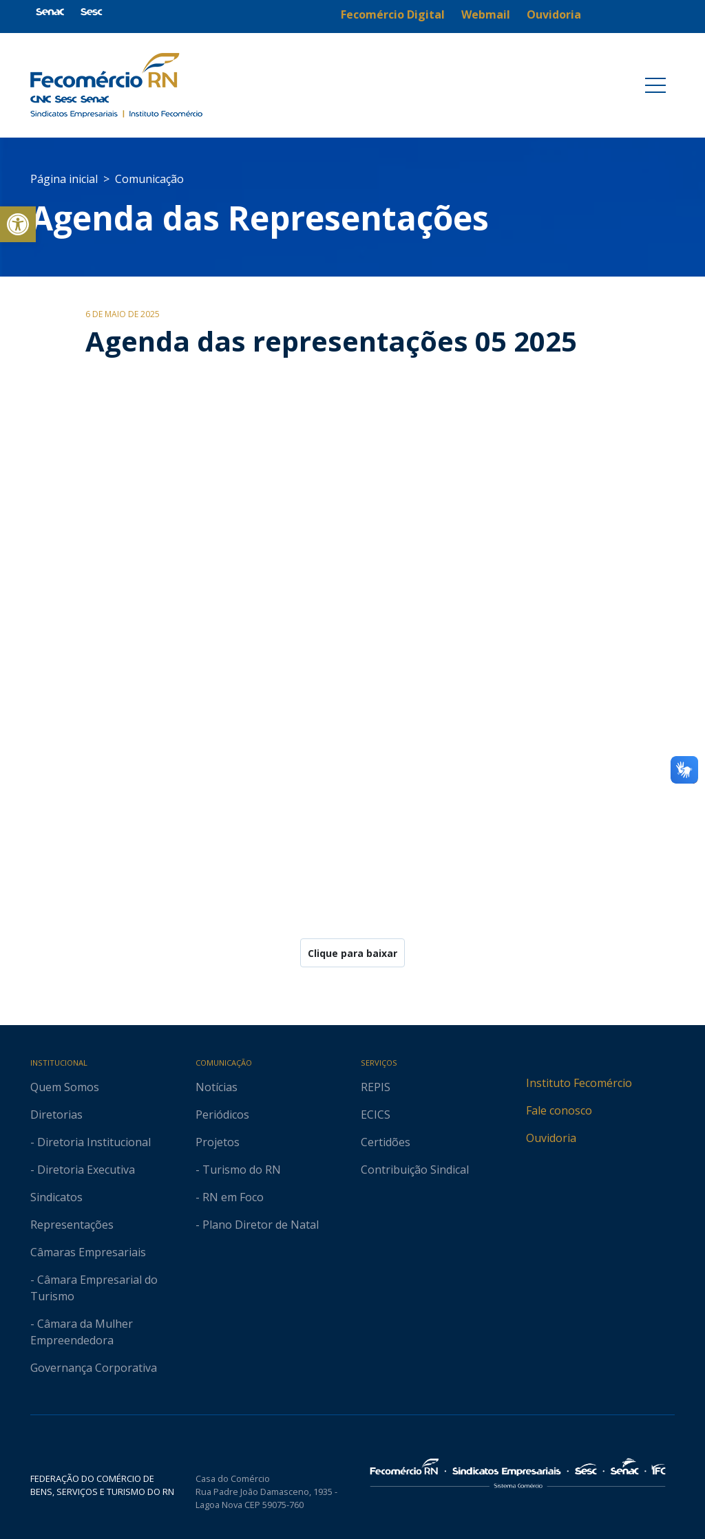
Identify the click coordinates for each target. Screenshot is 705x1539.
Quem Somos (64, 1087)
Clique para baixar (352, 953)
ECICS (375, 1114)
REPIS (375, 1087)
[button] (18, 224)
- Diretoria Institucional (90, 1142)
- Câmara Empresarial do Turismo (94, 1288)
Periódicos (222, 1114)
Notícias (217, 1087)
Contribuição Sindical (415, 1169)
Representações (72, 1224)
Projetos (218, 1142)
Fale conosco (559, 1110)
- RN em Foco (230, 1197)
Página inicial (64, 178)
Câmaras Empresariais (88, 1252)
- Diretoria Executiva (82, 1169)
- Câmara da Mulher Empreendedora (81, 1332)
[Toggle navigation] (655, 85)
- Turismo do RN (238, 1169)
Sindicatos (56, 1197)
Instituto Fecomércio (579, 1082)
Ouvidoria (551, 1137)
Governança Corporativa (93, 1367)
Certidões (385, 1142)
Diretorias (56, 1114)
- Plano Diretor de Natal (257, 1224)
